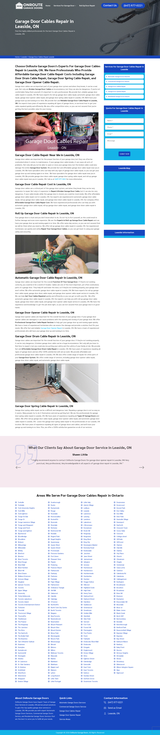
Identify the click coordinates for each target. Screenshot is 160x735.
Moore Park (55, 639)
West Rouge (23, 562)
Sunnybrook (22, 650)
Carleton (120, 570)
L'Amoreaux (88, 525)
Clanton (119, 545)
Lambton (87, 519)
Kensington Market (91, 545)
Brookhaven (121, 585)
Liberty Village (89, 505)
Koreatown (88, 528)
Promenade (55, 551)
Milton (53, 650)
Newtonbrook (56, 619)
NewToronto (55, 616)
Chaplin (119, 562)
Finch (86, 636)
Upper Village (23, 590)
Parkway (54, 573)
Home (48, 5)
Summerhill (22, 653)
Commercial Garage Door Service (118, 82)
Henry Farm (88, 593)
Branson (120, 596)
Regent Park (55, 536)
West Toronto (23, 559)
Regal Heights (56, 539)
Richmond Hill (56, 531)
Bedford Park (122, 627)
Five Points (88, 633)
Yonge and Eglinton (25, 531)
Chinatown (121, 559)
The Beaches (23, 639)
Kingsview (88, 536)
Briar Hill (120, 593)
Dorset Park (121, 508)
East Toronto (89, 670)
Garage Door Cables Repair (117, 87)
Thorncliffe (22, 616)
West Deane (23, 573)
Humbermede (89, 573)
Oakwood (54, 593)
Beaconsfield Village (125, 630)
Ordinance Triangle (58, 588)
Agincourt (120, 673)
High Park (87, 590)
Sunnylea (21, 647)
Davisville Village (123, 519)
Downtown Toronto (91, 681)
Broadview (121, 590)
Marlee (53, 659)
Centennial (121, 565)
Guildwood (88, 605)
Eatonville (87, 664)
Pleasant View (56, 559)
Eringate (87, 647)
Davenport (121, 522)
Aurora (119, 650)
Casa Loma (121, 568)
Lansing (87, 517)
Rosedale (54, 514)
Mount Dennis (56, 630)
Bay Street (121, 639)
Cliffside (120, 539)
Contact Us (110, 5)
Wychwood (22, 534)
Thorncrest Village (25, 613)
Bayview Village (123, 633)
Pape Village (56, 582)
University (22, 593)
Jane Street (88, 556)
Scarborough (56, 502)
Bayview (120, 636)
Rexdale (54, 534)
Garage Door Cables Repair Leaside (43, 57)
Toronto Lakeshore (25, 599)
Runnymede (55, 508)
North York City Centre (59, 607)
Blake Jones (121, 610)
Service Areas (64, 719)
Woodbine (22, 539)
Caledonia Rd (122, 573)
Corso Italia (121, 531)
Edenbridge (88, 661)
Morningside (56, 636)
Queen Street (56, 548)
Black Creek (121, 613)
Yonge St (21, 519)
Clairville (120, 548)
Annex (119, 659)
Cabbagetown (122, 579)
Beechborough (122, 624)
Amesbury (121, 661)
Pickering (54, 565)
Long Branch (55, 676)
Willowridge (22, 545)
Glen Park (87, 619)
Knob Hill (87, 531)
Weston (21, 556)
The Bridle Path (24, 636)
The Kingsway (23, 624)
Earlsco (87, 673)
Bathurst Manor (122, 642)
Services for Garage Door (64, 5)
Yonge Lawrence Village (27, 522)
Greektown (88, 610)
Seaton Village (23, 681)
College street (122, 536)
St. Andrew (22, 667)
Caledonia (120, 576)
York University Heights (27, 508)
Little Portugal (56, 681)
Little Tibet (55, 679)
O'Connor (54, 602)
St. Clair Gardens (24, 664)
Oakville (54, 596)
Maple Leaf (55, 667)
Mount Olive (55, 627)
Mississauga (56, 642)
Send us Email (115, 708)
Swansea (21, 644)
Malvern (54, 670)
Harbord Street (89, 599)
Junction (87, 553)
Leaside (25, 57)
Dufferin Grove (89, 679)
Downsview (121, 502)
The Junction (23, 627)
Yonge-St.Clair (23, 517)
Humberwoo (88, 570)
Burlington (120, 582)
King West (88, 539)
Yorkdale (21, 505)
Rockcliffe (55, 519)
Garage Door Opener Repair (117, 92)
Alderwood (121, 664)
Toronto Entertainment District (29, 605)
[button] (18, 467)
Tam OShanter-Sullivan (26, 642)
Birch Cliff (120, 616)
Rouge (53, 511)
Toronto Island (23, 602)
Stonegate (22, 656)
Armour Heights (123, 653)
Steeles (21, 659)
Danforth (120, 525)
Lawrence (87, 514)
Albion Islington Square (126, 667)
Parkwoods (55, 570)
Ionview (87, 565)
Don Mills (120, 514)
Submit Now (124, 155)
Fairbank (87, 639)
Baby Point (121, 647)
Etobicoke (88, 644)
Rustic (53, 505)
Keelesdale (88, 551)
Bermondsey (122, 619)
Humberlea (88, 576)
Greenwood (88, 607)
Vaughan (21, 582)
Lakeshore (88, 522)
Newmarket (55, 622)
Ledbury (87, 508)
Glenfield (87, 616)
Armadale (120, 656)
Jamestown (88, 559)
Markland (54, 661)
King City (87, 542)
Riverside (54, 522)
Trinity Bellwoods (24, 596)
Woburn (21, 542)
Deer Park (120, 517)
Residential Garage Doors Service (119, 97)
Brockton (120, 588)
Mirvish (54, 644)
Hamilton (87, 602)
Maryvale (54, 656)
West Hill (21, 570)
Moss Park (55, 633)
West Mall (22, 565)
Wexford (21, 553)
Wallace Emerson (24, 576)
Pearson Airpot (57, 568)
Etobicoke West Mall (92, 642)
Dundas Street (89, 676)
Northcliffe (55, 605)
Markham (54, 664)
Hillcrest (87, 585)
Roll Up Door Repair (87, 5)
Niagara (54, 613)
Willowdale (22, 548)
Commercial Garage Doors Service (72, 707)
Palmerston (55, 585)
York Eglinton (23, 514)
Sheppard (21, 679)
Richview (54, 528)
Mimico (54, 647)
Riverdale (54, 525)
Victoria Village (24, 579)
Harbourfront (89, 596)
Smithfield (22, 670)
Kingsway (87, 534)
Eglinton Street (89, 659)
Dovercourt (121, 505)
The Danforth (23, 633)
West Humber (23, 568)
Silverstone (22, 676)
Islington (87, 562)
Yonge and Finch (24, 528)
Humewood (88, 568)
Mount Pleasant (57, 624)
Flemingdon (88, 630)
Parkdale (54, 579)
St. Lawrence (23, 661)
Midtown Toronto (57, 653)
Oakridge (54, 599)
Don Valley (121, 511)
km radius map (124, 198)
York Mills (22, 511)
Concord (120, 534)
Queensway (55, 542)
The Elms (21, 630)
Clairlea (119, 551)
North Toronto (56, 610)
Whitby (20, 551)
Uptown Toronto (24, 585)
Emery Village (89, 653)
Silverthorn (22, 673)
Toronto (21, 588)
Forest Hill (88, 627)
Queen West (55, 545)
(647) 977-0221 (133, 5)
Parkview (54, 576)
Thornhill (21, 610)
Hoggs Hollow (89, 582)
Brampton (120, 599)
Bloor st (120, 607)
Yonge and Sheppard (26, 525)
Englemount (88, 650)
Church (119, 556)
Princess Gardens (58, 553)
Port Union (55, 556)
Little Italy (88, 502)
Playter (53, 562)
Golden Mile (88, 613)
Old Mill (54, 590)
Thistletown (22, 619)
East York (87, 667)
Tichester (21, 607)
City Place (121, 553)
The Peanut (22, 622)
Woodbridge (23, 536)
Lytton (53, 673)
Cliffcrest (120, 542)
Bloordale (120, 605)
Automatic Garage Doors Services (119, 77)
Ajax (118, 670)
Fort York (87, 624)
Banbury (120, 644)
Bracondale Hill (122, 602)
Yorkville (21, 502)
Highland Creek (90, 588)
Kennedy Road (89, 548)
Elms (86, 656)
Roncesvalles (56, 517)
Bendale (120, 622)
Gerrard (86, 622)
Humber (87, 579)
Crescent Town (122, 528)
